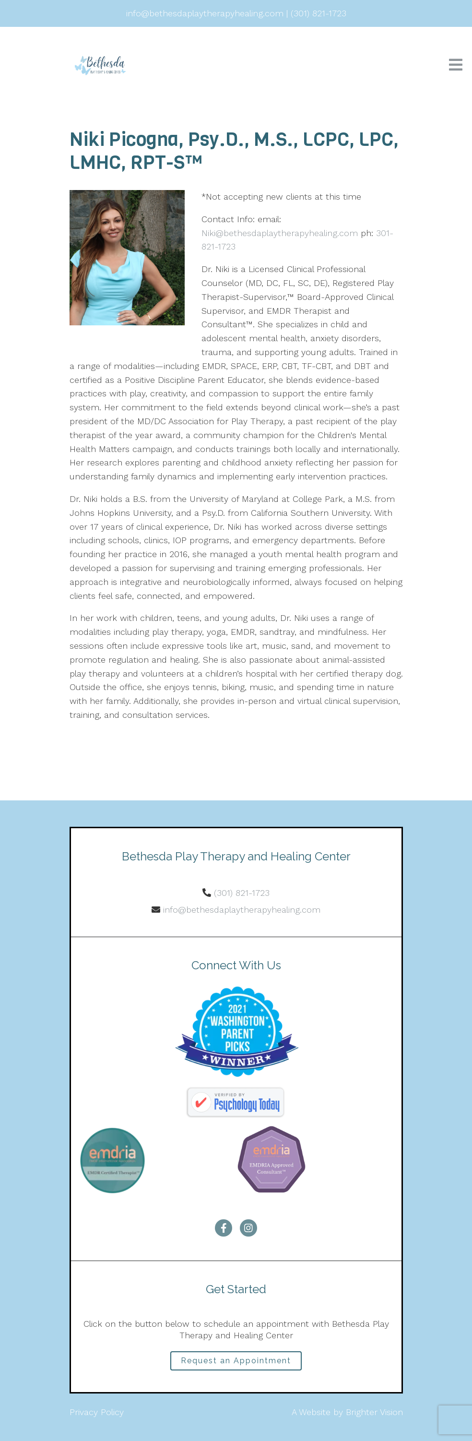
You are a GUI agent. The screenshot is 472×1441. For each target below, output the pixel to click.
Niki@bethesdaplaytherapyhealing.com (279, 233)
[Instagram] (248, 1228)
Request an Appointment (236, 1360)
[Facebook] (223, 1228)
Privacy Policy (97, 1412)
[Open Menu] (455, 65)
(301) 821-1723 (242, 893)
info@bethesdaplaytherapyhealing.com (241, 910)
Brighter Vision (374, 1412)
